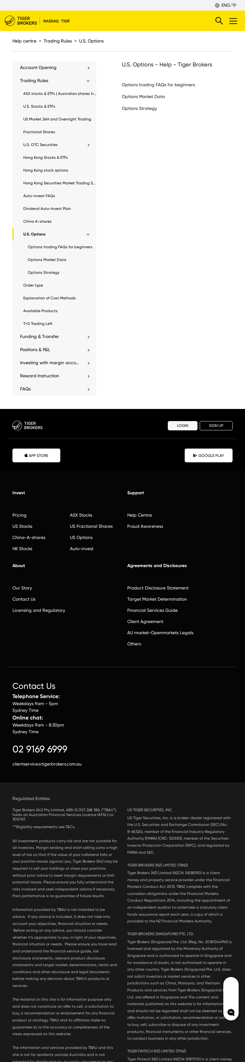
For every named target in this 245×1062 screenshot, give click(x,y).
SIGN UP (216, 425)
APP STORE (36, 455)
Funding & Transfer (39, 336)
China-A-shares (28, 537)
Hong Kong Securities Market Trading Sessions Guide (59, 183)
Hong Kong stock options (45, 170)
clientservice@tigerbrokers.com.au (47, 763)
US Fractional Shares (91, 526)
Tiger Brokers (41, 21)
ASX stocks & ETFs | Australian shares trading (59, 93)
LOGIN (182, 425)
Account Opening (38, 67)
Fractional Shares (39, 132)
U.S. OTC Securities (40, 144)
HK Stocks (22, 548)
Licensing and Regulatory (38, 610)
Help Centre (139, 515)
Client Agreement (145, 621)
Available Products (40, 311)
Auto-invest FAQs (39, 196)
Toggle (232, 20)
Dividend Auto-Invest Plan (47, 208)
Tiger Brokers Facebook (231, 985)
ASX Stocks (81, 515)
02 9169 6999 (39, 749)
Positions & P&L (35, 349)
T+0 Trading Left (38, 323)
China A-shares (37, 221)
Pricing (19, 515)
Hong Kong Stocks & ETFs (45, 157)
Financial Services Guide (152, 610)
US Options (81, 537)
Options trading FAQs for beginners (60, 247)
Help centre (24, 40)
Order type (33, 285)
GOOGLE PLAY (208, 455)
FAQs (25, 388)
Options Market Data (47, 260)
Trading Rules (58, 40)
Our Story (22, 587)
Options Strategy (43, 272)
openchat (231, 1012)
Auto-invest (81, 548)
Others (134, 643)
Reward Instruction (39, 375)
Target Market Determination (157, 599)
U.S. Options (91, 40)
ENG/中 (229, 5)
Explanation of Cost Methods (49, 298)
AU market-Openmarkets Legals (160, 632)
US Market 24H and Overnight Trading (57, 119)
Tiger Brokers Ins (231, 998)
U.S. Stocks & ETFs (39, 106)
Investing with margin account (50, 362)
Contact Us (23, 599)
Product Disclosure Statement (158, 587)
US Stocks (22, 526)
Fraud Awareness (145, 526)
